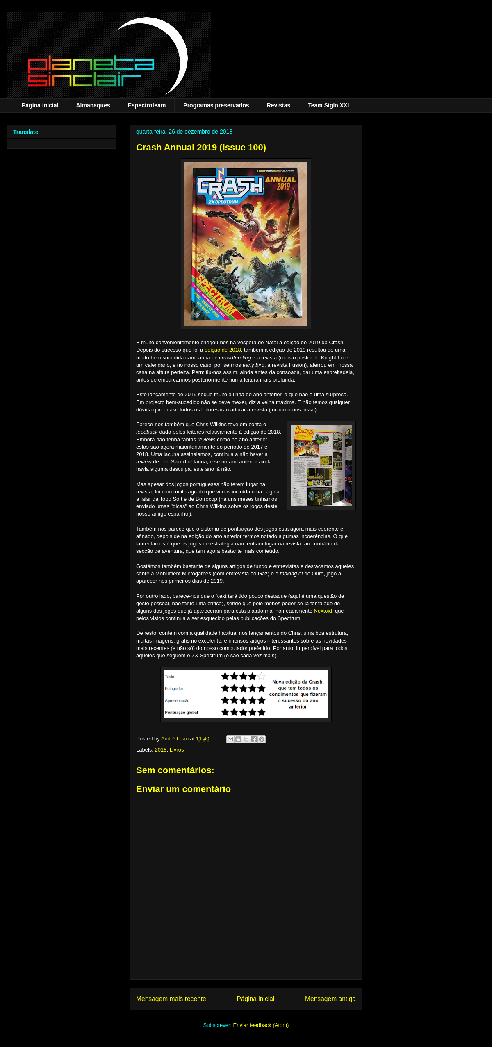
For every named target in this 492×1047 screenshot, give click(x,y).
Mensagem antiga (330, 998)
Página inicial (40, 105)
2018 (161, 750)
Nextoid (323, 611)
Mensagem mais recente (171, 998)
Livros (177, 750)
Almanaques (93, 105)
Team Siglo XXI (328, 105)
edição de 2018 (223, 350)
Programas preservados (216, 105)
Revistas (279, 105)
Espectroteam (147, 105)
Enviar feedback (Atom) (261, 1025)
